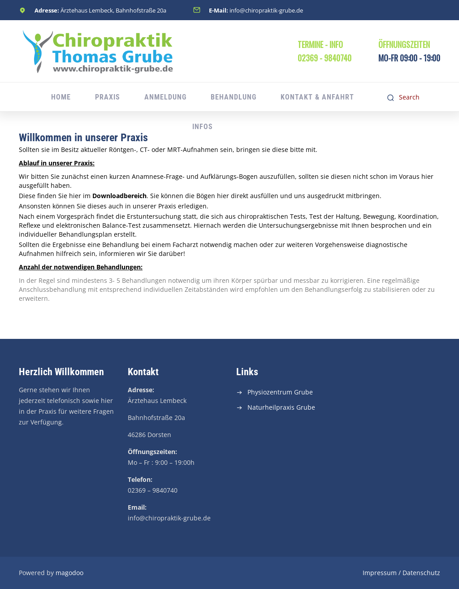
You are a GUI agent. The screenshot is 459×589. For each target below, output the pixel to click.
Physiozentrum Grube (280, 392)
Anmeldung (165, 97)
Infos (202, 126)
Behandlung (233, 97)
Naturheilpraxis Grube (281, 407)
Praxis (107, 97)
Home (61, 97)
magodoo (69, 572)
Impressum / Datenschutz (401, 572)
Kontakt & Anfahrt (317, 97)
